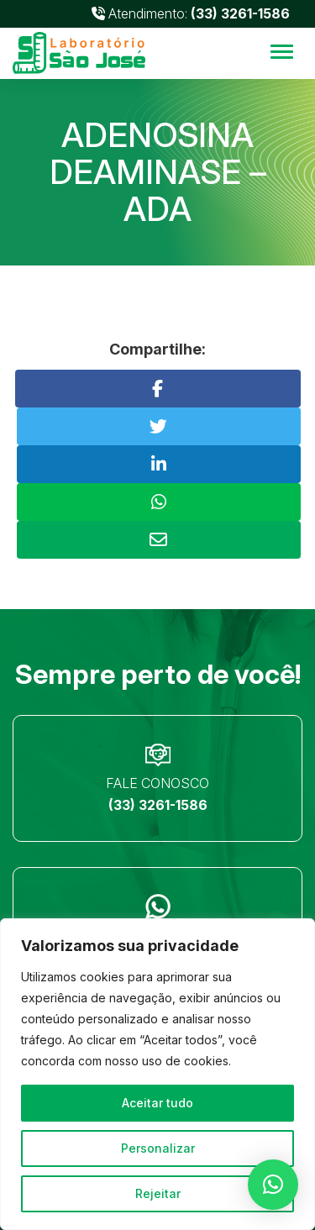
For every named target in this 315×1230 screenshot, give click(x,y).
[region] (157, 1074)
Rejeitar (158, 1193)
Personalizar (158, 1148)
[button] (273, 1184)
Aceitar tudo (157, 1103)
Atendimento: (191, 13)
